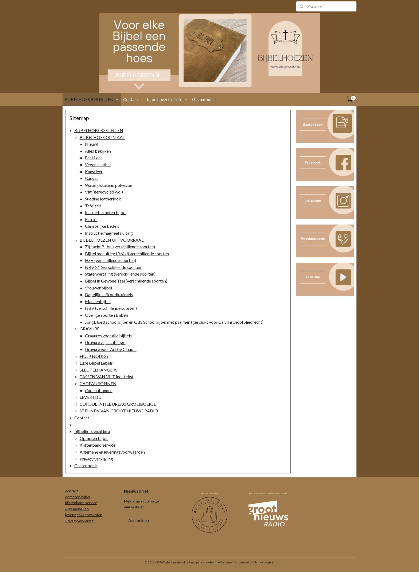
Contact (130, 99)
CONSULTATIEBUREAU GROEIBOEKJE (118, 404)
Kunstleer (94, 171)
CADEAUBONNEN (98, 383)
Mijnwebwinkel (263, 562)
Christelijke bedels (102, 226)
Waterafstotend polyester (109, 185)
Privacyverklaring (79, 521)
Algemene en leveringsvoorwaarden (112, 451)
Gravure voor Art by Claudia (111, 349)
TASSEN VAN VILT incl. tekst (107, 376)
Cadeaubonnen (98, 390)
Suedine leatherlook (103, 198)
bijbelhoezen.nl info (167, 99)
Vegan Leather (98, 164)
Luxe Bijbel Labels (96, 362)
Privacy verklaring (96, 458)
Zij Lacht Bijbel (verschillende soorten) (120, 246)
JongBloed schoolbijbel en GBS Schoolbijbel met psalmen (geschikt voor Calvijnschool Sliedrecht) (174, 321)
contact (71, 491)
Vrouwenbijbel (98, 287)
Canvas (91, 178)
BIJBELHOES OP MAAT (102, 137)
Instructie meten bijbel (105, 212)
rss (202, 562)
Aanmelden (138, 520)
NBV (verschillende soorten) (111, 308)
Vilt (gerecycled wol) (104, 191)
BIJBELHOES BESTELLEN (92, 99)
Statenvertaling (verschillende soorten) (120, 273)
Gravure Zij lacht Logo (105, 342)
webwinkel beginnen (220, 562)
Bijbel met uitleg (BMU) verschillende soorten (127, 253)
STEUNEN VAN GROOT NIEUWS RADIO (119, 410)
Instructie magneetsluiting (109, 232)
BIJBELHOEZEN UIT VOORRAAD (112, 239)
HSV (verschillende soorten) (110, 260)
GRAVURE (89, 328)
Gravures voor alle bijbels (108, 335)
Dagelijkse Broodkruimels (109, 294)
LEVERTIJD (91, 397)
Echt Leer (93, 157)
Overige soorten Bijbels (107, 315)
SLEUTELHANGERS (98, 369)
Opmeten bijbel (94, 438)
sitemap (192, 562)
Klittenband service (97, 444)
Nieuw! (91, 143)
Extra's (91, 219)
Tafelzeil (93, 205)
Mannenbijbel (98, 301)
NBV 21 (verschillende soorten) (113, 267)
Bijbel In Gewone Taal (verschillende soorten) (126, 280)
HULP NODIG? (94, 356)
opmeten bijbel (77, 496)
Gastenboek (203, 99)
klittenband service (81, 502)
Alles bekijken (98, 150)
